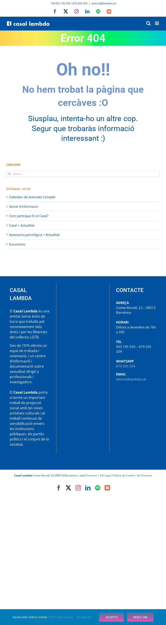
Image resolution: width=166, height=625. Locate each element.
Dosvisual (91, 475)
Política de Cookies (61, 617)
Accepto (111, 617)
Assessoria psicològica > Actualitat (34, 234)
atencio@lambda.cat (103, 3)
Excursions (17, 244)
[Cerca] (9, 174)
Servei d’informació (23, 206)
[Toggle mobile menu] (157, 23)
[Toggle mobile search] (148, 23)
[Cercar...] (83, 174)
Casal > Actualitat (21, 225)
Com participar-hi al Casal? (28, 216)
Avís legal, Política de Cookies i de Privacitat (126, 475)
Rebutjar (140, 617)
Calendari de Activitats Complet (32, 197)
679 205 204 (125, 366)
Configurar (85, 617)
